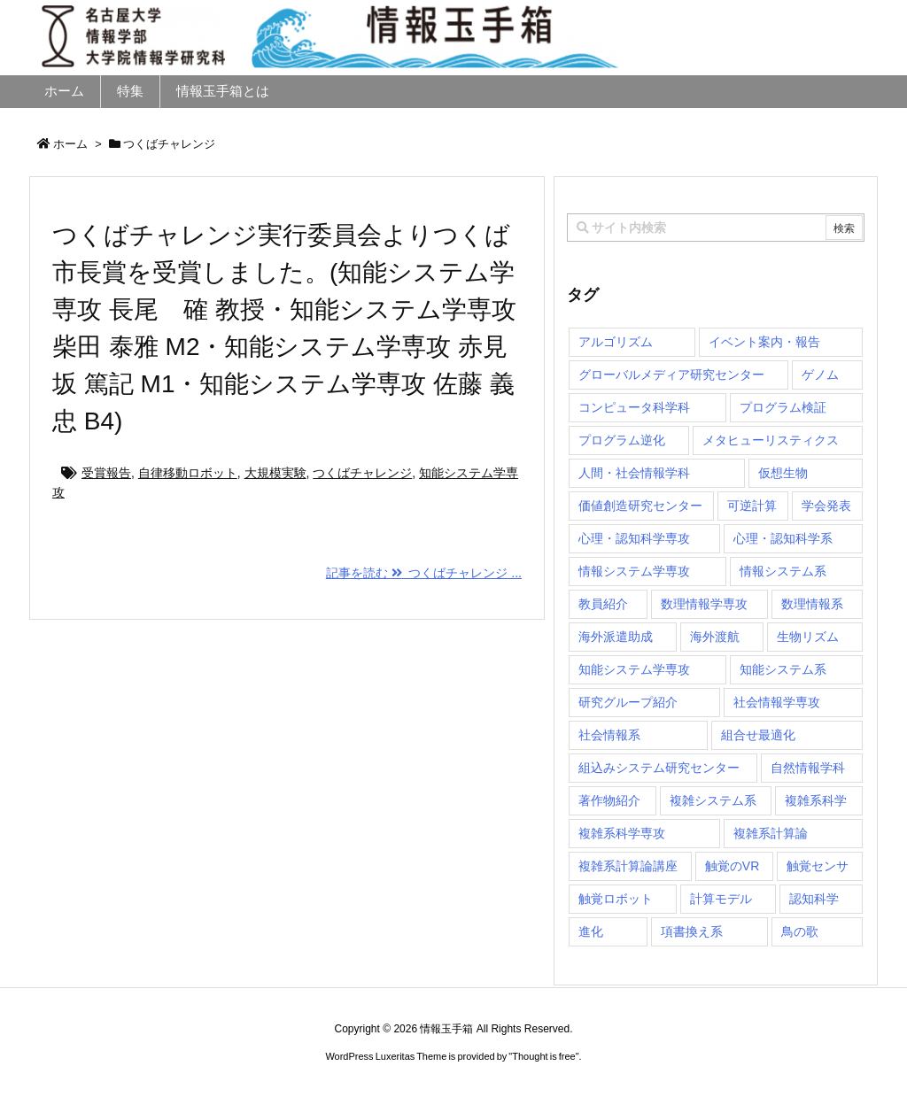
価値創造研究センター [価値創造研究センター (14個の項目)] (640, 505)
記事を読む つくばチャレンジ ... (424, 573)
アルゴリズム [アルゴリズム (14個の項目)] (615, 342)
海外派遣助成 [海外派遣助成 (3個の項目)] (615, 637)
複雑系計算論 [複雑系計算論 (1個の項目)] (770, 833)
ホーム (70, 144)
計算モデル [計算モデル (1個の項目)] (721, 899)
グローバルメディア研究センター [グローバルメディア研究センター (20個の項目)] (671, 374)
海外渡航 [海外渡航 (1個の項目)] (715, 637)
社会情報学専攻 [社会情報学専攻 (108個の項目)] (776, 702)
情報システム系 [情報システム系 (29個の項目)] (783, 571)
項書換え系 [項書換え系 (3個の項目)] (692, 931)
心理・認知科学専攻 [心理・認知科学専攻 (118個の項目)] (634, 538)
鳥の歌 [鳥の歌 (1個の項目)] (799, 931)
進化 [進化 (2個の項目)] (590, 931)
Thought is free (543, 1056)
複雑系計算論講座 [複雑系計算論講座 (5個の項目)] (628, 866)
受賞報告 (106, 473)
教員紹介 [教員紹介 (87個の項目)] (603, 604)
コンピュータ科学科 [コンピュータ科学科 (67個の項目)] (634, 407)
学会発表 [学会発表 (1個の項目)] (826, 505)
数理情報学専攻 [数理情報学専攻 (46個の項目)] (704, 604)
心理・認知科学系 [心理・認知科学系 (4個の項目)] (783, 538)
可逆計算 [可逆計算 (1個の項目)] (752, 505)
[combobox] (715, 227)
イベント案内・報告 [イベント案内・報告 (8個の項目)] (764, 342)
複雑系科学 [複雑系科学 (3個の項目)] (816, 800)
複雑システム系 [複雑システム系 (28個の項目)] (713, 800)
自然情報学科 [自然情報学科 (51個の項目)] (808, 768)
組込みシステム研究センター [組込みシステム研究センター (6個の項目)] (659, 768)
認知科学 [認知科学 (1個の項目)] (814, 899)
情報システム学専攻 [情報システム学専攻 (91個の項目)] (634, 571)
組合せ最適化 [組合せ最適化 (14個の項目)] (758, 735)
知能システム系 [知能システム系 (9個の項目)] (783, 669)
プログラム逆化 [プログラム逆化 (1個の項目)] (621, 440)
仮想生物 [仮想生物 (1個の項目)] (783, 473)
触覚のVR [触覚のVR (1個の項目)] (732, 866)
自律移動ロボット (187, 473)
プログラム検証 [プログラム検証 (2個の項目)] (783, 407)
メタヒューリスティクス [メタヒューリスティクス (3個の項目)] (770, 440)
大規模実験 (275, 473)
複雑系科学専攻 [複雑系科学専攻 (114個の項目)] (621, 833)
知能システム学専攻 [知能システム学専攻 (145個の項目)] (634, 669)
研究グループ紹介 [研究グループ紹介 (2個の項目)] (628, 702)
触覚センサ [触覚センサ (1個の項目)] (818, 866)
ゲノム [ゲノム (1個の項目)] (820, 374)
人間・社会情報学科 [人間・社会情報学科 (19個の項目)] (634, 473)
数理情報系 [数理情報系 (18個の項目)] (812, 604)
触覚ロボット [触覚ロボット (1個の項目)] (615, 899)
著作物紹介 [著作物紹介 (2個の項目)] (609, 800)
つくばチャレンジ (362, 473)
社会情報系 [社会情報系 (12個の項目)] (609, 735)
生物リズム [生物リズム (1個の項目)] (808, 637)
